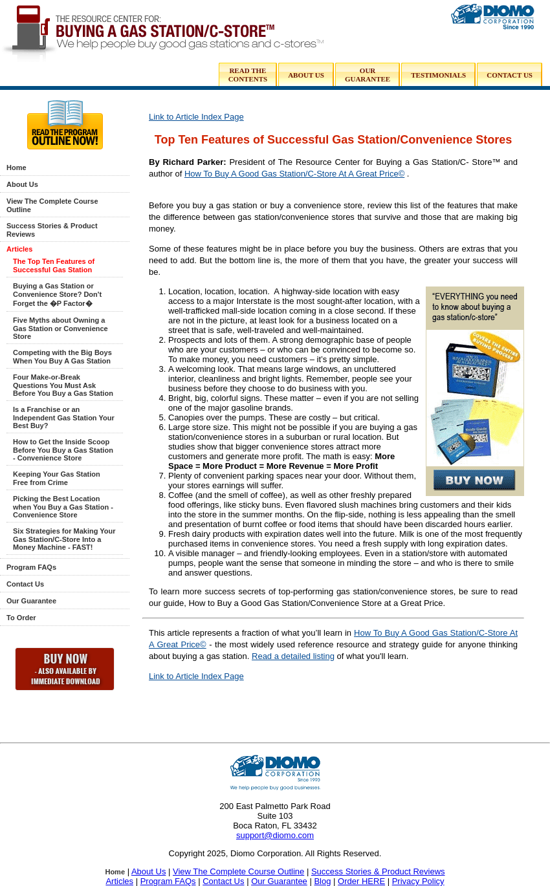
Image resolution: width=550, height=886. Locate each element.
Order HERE (361, 881)
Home (16, 167)
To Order (21, 617)
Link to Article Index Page (196, 117)
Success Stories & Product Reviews (378, 871)
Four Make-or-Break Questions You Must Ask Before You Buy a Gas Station (63, 385)
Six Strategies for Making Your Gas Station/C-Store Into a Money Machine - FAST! (64, 539)
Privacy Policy (418, 881)
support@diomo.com (275, 835)
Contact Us (25, 584)
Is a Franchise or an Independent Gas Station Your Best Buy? (64, 417)
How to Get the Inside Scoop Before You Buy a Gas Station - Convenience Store (63, 450)
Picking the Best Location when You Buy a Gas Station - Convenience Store (63, 507)
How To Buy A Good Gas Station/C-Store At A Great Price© (294, 173)
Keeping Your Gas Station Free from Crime (56, 478)
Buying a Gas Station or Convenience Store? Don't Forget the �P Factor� (57, 294)
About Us (22, 184)
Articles (19, 249)
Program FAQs (31, 567)
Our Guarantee (31, 601)
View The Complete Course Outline (238, 871)
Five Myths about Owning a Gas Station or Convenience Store (60, 328)
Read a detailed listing (293, 656)
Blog (322, 881)
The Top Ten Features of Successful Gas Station (53, 265)
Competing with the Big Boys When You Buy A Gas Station (62, 357)
